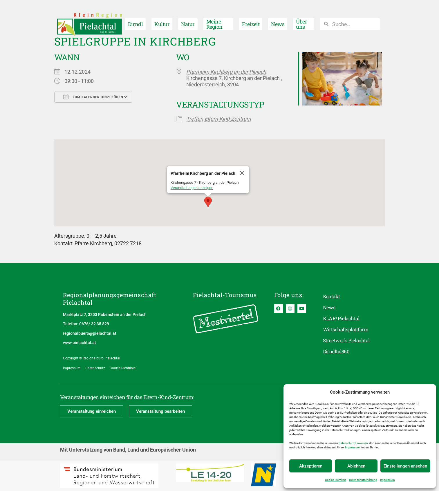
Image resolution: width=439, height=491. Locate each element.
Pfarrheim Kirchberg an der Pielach (226, 72)
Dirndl (135, 16)
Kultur (161, 16)
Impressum (352, 447)
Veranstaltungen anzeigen (191, 188)
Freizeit (250, 16)
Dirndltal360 (337, 351)
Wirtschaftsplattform (347, 329)
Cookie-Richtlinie (335, 479)
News (277, 16)
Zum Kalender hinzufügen (93, 96)
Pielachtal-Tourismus (225, 295)
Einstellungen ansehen (405, 466)
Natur (187, 16)
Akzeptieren (310, 466)
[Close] (242, 173)
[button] (208, 202)
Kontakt (332, 296)
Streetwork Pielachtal (348, 340)
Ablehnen (356, 466)
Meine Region (214, 16)
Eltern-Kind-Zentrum (228, 119)
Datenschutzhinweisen (353, 443)
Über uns (301, 16)
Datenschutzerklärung (363, 479)
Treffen (194, 119)
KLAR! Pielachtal (342, 318)
